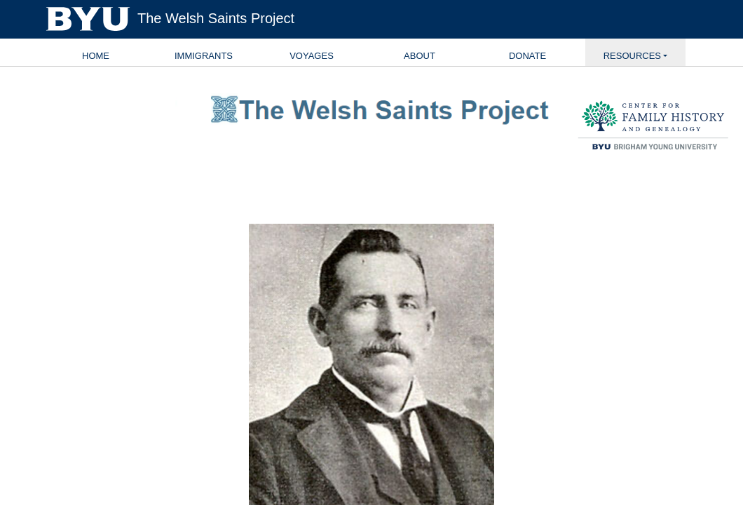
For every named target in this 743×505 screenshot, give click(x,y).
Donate (527, 55)
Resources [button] (632, 55)
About (419, 55)
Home (95, 55)
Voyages (311, 55)
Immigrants (204, 55)
